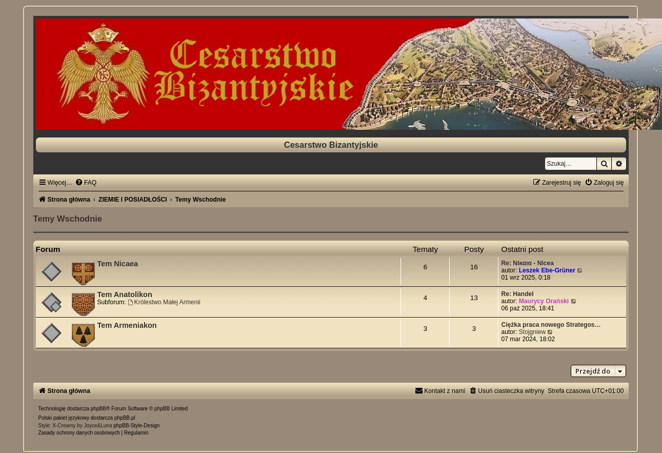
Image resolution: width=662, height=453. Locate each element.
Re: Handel (517, 294)
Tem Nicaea (117, 264)
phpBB (98, 408)
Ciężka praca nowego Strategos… (550, 324)
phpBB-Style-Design (136, 425)
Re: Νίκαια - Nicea (527, 263)
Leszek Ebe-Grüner (547, 270)
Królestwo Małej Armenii (164, 302)
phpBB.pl (124, 418)
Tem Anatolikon (124, 294)
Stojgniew (532, 332)
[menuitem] (85, 182)
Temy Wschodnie (67, 218)
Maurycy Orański (544, 301)
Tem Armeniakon (127, 325)
